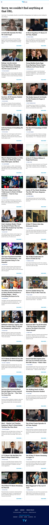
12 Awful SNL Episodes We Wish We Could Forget (11, 34)
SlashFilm (30, 517)
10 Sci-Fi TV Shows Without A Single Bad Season (35, 159)
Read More (18, 45)
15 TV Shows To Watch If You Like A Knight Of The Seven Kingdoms (12, 359)
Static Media (18, 512)
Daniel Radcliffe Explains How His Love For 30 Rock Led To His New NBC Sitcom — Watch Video (36, 360)
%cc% (21, 30)
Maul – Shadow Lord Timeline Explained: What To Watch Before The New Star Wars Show (11, 425)
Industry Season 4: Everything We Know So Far (12, 129)
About (16, 510)
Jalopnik (21, 517)
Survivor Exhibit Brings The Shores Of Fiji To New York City (36, 291)
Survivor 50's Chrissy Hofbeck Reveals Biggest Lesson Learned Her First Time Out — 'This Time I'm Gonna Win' (11, 392)
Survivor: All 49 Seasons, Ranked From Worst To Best (11, 98)
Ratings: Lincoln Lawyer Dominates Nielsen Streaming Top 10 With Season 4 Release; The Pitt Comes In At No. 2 (10, 66)
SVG (35, 517)
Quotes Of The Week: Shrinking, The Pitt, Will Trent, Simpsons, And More (36, 192)
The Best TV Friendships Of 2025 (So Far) (36, 129)
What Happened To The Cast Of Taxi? (36, 487)
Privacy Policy (30, 510)
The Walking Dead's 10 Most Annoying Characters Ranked (35, 390)
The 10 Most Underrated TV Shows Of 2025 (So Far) (34, 258)
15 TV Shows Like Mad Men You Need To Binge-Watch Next (11, 456)
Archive (22, 510)
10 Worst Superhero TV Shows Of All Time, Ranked (36, 34)
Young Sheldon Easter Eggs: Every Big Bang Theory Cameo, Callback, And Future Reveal (36, 65)
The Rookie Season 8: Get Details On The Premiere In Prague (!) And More (36, 99)
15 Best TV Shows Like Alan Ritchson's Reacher (34, 225)
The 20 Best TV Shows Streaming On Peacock (11, 487)
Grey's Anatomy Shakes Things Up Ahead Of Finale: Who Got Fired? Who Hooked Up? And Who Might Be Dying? (12, 227)
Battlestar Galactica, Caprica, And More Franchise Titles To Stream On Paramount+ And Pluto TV (12, 326)
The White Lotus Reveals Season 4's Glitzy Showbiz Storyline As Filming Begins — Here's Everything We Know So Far (11, 293)
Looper (25, 517)
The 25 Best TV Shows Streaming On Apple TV (36, 456)
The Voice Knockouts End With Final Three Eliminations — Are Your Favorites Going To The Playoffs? (11, 259)
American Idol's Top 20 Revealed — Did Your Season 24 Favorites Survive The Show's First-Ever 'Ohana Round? (36, 327)
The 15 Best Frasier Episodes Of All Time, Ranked (36, 424)
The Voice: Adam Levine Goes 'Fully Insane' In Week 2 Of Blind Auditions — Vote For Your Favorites (11, 193)
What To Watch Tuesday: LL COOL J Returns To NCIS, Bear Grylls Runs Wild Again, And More (12, 160)
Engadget (15, 517)
